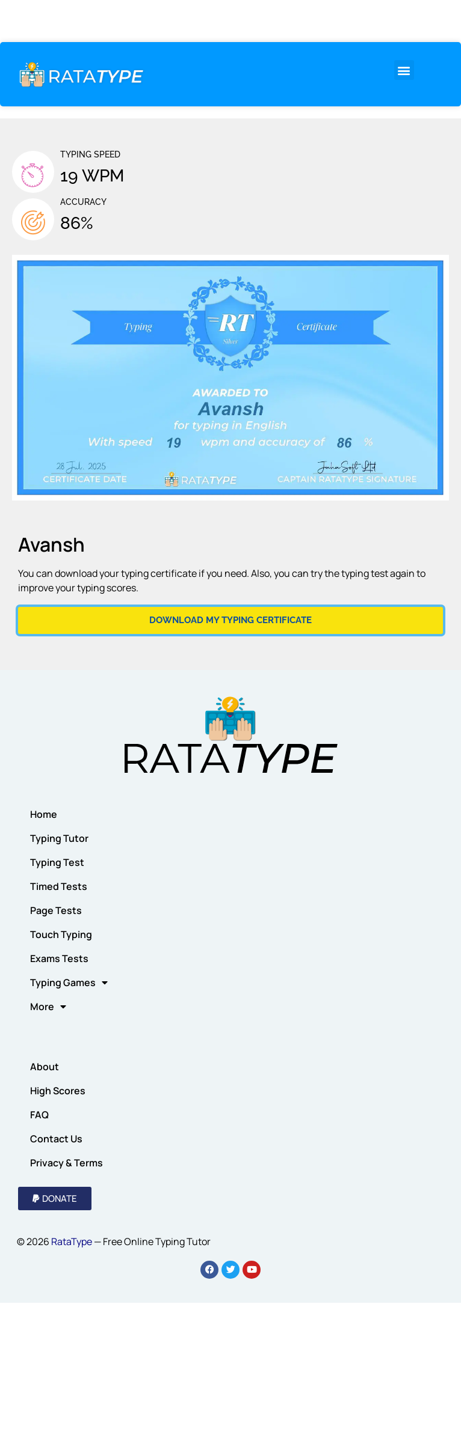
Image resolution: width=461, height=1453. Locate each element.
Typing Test (57, 862)
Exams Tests (59, 958)
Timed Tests (58, 886)
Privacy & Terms (66, 1162)
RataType (71, 1241)
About (44, 1066)
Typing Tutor (59, 838)
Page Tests (56, 910)
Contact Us (56, 1138)
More (48, 1006)
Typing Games (69, 982)
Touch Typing (61, 934)
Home (43, 814)
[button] (404, 70)
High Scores (57, 1090)
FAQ (39, 1114)
